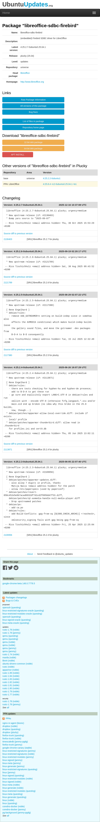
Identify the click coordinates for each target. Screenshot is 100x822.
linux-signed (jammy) (12, 760)
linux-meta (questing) (12, 794)
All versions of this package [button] (33, 106)
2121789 (8, 282)
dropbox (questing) (11, 729)
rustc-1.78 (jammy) (11, 633)
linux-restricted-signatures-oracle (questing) (23, 610)
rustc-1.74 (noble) (10, 654)
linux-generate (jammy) (13, 766)
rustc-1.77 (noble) (10, 694)
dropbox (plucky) (10, 732)
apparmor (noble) (10, 670)
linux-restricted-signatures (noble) (18, 754)
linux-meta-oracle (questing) (15, 623)
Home (6, 12)
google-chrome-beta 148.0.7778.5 (18, 583)
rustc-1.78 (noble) (10, 629)
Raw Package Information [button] (33, 99)
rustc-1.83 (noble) (10, 679)
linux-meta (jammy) (11, 763)
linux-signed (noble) (11, 781)
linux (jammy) (8, 772)
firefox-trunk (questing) (13, 735)
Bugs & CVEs (12, 600)
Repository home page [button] (33, 127)
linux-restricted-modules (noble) (17, 778)
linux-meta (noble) (11, 785)
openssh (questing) (11, 607)
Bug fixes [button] (33, 112)
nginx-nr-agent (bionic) (13, 723)
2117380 (8, 355)
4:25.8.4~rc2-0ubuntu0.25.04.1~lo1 (60, 184)
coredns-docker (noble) (13, 806)
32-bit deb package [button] (33, 142)
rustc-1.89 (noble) (10, 673)
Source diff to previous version (18, 233)
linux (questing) (9, 803)
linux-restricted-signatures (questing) (19, 769)
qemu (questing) (10, 636)
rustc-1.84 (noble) (10, 676)
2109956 (8, 535)
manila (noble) (9, 657)
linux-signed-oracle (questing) (16, 620)
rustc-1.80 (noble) (10, 688)
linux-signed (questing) (13, 775)
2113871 (8, 449)
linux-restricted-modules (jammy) (18, 757)
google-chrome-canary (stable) (17, 748)
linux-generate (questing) (14, 797)
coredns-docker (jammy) (14, 809)
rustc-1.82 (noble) (10, 682)
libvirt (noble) (8, 660)
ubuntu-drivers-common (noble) (17, 663)
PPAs (8, 718)
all (8, 707)
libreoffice (25, 73)
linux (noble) (8, 800)
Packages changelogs (16, 597)
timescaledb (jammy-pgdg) (15, 741)
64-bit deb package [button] (33, 148)
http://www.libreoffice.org (32, 82)
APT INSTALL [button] (17, 154)
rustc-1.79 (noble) (10, 691)
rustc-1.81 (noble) (10, 685)
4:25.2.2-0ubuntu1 (51, 178)
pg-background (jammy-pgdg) (16, 812)
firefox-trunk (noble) (11, 738)
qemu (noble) (8, 642)
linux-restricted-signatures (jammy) (19, 751)
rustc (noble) (8, 667)
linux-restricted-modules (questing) (19, 791)
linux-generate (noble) (12, 788)
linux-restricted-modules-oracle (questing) (22, 613)
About (30, 554)
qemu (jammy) (9, 648)
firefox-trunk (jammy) (12, 744)
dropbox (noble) (10, 726)
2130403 (8, 239)
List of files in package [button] (33, 121)
